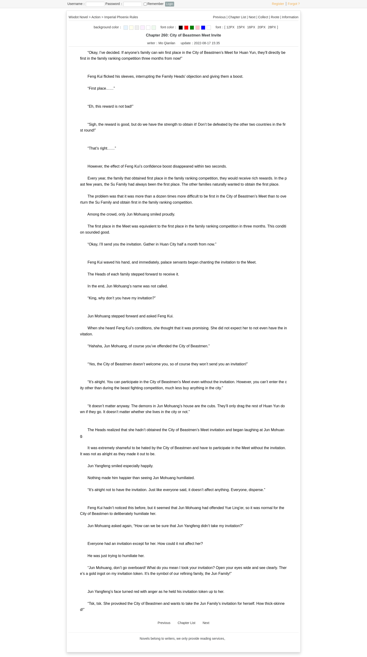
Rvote (275, 17)
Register (278, 4)
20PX (261, 27)
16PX (251, 27)
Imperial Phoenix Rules (121, 17)
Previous (219, 17)
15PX (241, 27)
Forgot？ (294, 4)
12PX (231, 27)
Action (96, 17)
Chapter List (237, 17)
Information (290, 17)
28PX (272, 27)
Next (252, 17)
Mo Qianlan (166, 43)
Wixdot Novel (78, 17)
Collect (263, 17)
